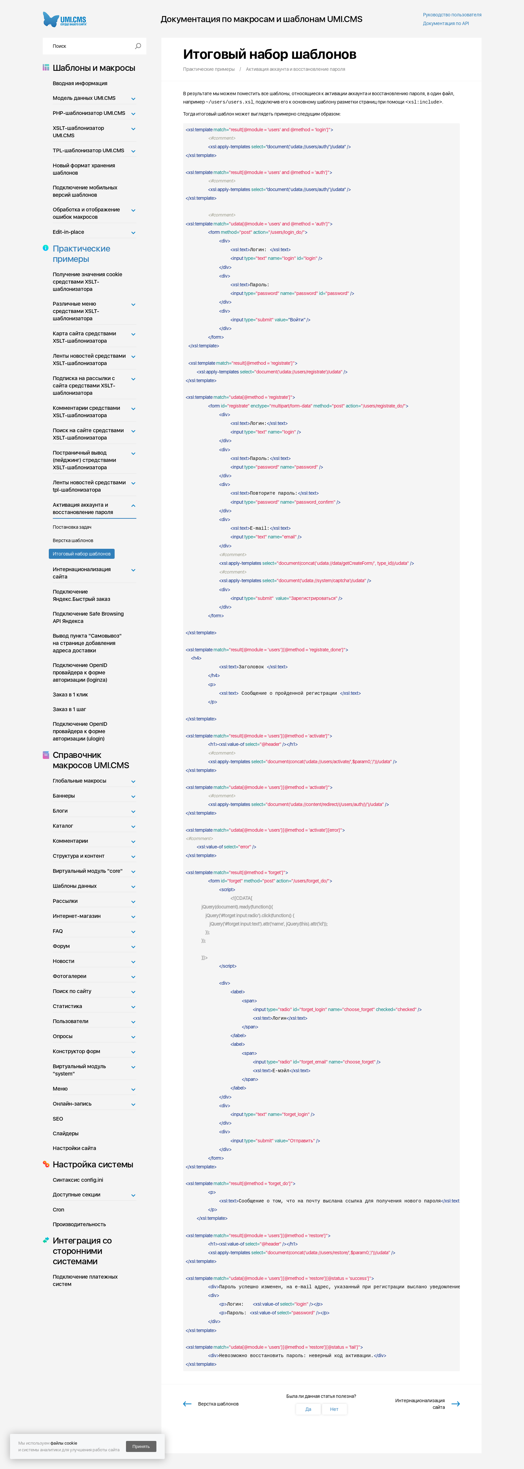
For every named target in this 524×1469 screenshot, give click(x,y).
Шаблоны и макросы (92, 67)
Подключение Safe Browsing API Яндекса (88, 617)
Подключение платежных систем (85, 1280)
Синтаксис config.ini (78, 1180)
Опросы (63, 1036)
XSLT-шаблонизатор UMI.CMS (78, 132)
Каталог (63, 826)
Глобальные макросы (79, 781)
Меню (60, 1089)
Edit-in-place (68, 232)
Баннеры (64, 796)
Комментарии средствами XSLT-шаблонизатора (86, 412)
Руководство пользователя (452, 14)
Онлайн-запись (72, 1104)
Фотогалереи (69, 976)
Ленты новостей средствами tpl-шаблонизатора (89, 486)
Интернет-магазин (77, 916)
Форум (61, 946)
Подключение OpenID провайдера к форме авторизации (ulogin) (80, 731)
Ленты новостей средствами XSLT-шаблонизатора (89, 359)
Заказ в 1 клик (70, 694)
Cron (58, 1209)
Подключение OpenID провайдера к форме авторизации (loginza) (80, 672)
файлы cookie (63, 1443)
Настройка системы (91, 1164)
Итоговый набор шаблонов (82, 553)
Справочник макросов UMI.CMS (89, 760)
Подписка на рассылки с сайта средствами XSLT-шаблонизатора (84, 385)
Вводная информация (80, 83)
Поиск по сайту (72, 991)
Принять (141, 1446)
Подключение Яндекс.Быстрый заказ (81, 595)
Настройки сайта (74, 1148)
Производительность (79, 1224)
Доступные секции (76, 1194)
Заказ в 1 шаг (69, 709)
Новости (63, 961)
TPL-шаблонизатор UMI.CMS (88, 150)
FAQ (58, 931)
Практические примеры (79, 253)
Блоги (60, 811)
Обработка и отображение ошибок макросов (86, 213)
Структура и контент (79, 856)
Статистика (67, 1006)
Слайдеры (66, 1133)
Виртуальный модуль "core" (88, 871)
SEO (58, 1119)
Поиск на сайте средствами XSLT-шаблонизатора (88, 434)
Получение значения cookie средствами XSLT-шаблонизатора (87, 281)
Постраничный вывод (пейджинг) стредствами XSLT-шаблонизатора (84, 460)
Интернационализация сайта (82, 573)
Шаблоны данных (75, 886)
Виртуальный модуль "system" (79, 1070)
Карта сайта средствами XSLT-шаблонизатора (84, 337)
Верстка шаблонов (73, 540)
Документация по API (446, 23)
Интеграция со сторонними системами (80, 1250)
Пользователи (70, 1021)
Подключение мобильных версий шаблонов (85, 191)
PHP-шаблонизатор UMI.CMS (89, 113)
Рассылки (65, 901)
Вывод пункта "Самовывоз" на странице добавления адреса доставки (87, 643)
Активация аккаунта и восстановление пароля (83, 508)
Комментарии (70, 841)
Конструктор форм (76, 1051)
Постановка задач (72, 527)
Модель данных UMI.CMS (84, 98)
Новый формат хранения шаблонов (84, 169)
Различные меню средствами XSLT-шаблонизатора (76, 311)
